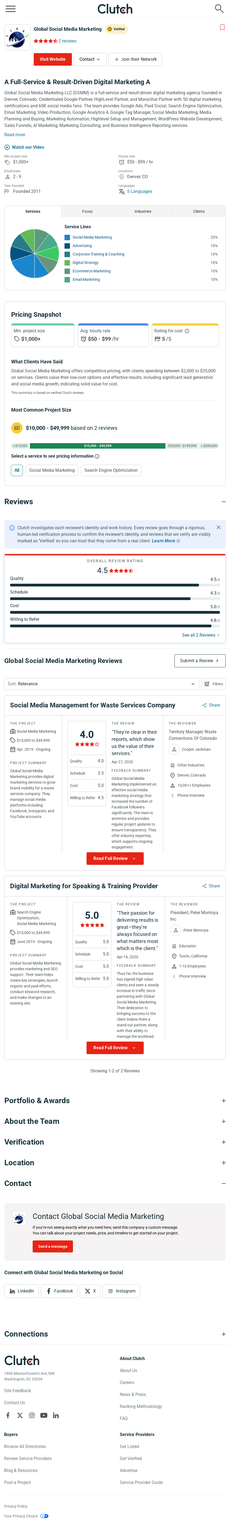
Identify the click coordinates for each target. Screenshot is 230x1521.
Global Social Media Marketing (68, 29)
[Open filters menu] (214, 684)
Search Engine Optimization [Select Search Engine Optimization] (111, 470)
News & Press (133, 1394)
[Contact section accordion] (115, 1183)
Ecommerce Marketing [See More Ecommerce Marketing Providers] (92, 271)
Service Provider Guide (141, 1482)
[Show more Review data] (115, 858)
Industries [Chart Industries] (142, 211)
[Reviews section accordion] (115, 501)
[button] (101, 684)
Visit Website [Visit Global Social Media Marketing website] (53, 59)
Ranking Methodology (141, 1406)
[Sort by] (101, 684)
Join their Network (139, 59)
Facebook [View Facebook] (63, 1291)
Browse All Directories (25, 1446)
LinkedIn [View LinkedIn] (26, 1291)
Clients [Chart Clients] (199, 211)
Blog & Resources (21, 1470)
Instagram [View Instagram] (126, 1291)
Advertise (128, 1470)
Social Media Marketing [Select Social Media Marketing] (52, 470)
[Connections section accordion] (115, 1334)
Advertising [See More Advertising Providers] (82, 246)
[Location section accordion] (115, 1162)
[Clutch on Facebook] (8, 1415)
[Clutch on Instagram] (32, 1415)
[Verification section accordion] (115, 1142)
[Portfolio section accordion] (115, 1100)
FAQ (124, 1418)
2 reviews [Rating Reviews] (67, 41)
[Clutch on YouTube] (44, 1415)
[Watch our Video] (24, 147)
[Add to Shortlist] (222, 27)
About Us (128, 1370)
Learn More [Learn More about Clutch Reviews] (163, 540)
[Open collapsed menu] (10, 8)
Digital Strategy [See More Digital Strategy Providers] (86, 262)
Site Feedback (17, 1390)
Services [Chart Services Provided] (32, 211)
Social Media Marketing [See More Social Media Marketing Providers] (92, 237)
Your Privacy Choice (21, 1516)
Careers (127, 1382)
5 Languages (135, 191)
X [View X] (94, 1291)
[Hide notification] (218, 527)
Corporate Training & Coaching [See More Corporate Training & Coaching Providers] (98, 254)
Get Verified (131, 1458)
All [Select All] (16, 470)
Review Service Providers (28, 1458)
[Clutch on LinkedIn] (56, 1415)
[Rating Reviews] (45, 40)
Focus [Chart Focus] (87, 211)
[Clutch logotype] (21, 1360)
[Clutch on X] (20, 1415)
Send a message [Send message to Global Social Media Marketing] (53, 1246)
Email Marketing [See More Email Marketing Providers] (86, 279)
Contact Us (14, 1402)
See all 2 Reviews (198, 635)
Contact (86, 59)
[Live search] (219, 8)
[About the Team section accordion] (115, 1121)
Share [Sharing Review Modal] (214, 705)
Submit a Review (196, 660)
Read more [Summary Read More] (14, 134)
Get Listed (129, 1446)
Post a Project (17, 1482)
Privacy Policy (15, 1506)
